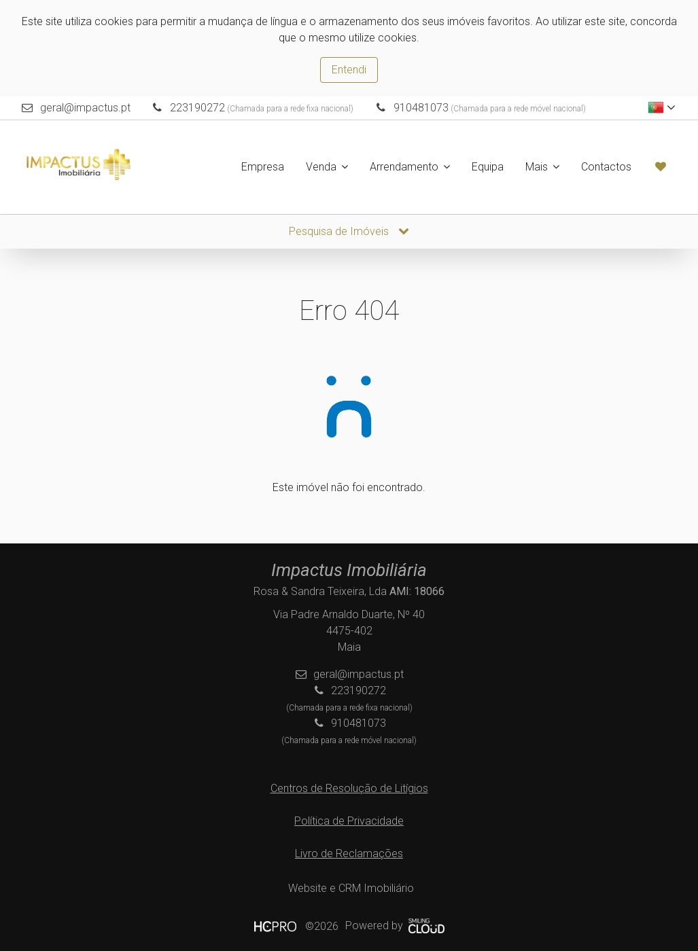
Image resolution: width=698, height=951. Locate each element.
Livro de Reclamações (349, 853)
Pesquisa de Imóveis (349, 231)
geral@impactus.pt (85, 107)
